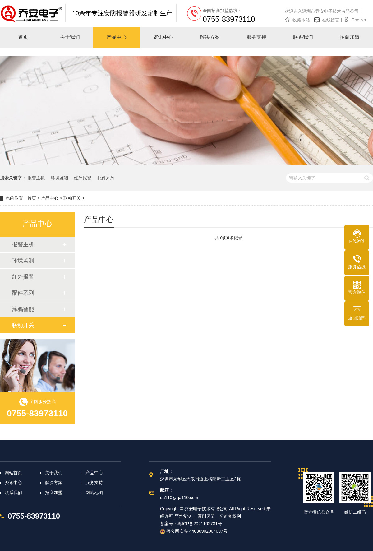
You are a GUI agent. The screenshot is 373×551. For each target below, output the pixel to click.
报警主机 (36, 177)
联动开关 (72, 198)
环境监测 (59, 177)
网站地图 (94, 492)
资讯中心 (13, 482)
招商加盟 (53, 492)
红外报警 (82, 177)
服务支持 (94, 482)
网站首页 (13, 472)
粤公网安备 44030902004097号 (194, 531)
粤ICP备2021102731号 (199, 523)
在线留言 (330, 19)
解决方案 (53, 482)
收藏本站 (301, 19)
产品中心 (49, 198)
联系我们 (13, 492)
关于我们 (53, 472)
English (359, 19)
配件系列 (106, 177)
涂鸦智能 (23, 309)
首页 (31, 198)
